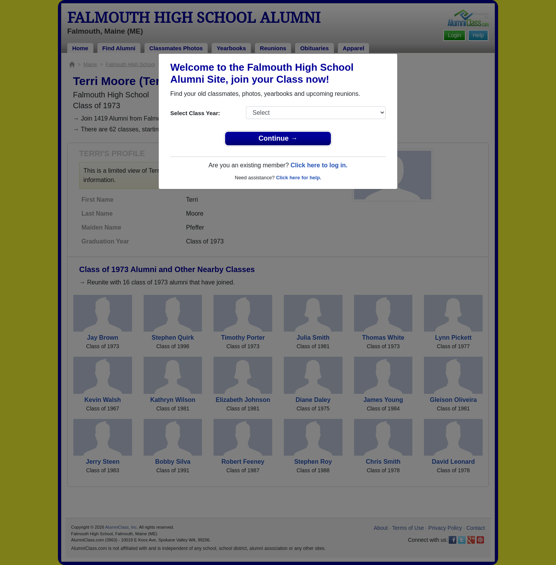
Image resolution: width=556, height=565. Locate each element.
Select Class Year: (195, 113)
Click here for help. (298, 177)
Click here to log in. (319, 165)
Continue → (278, 138)
